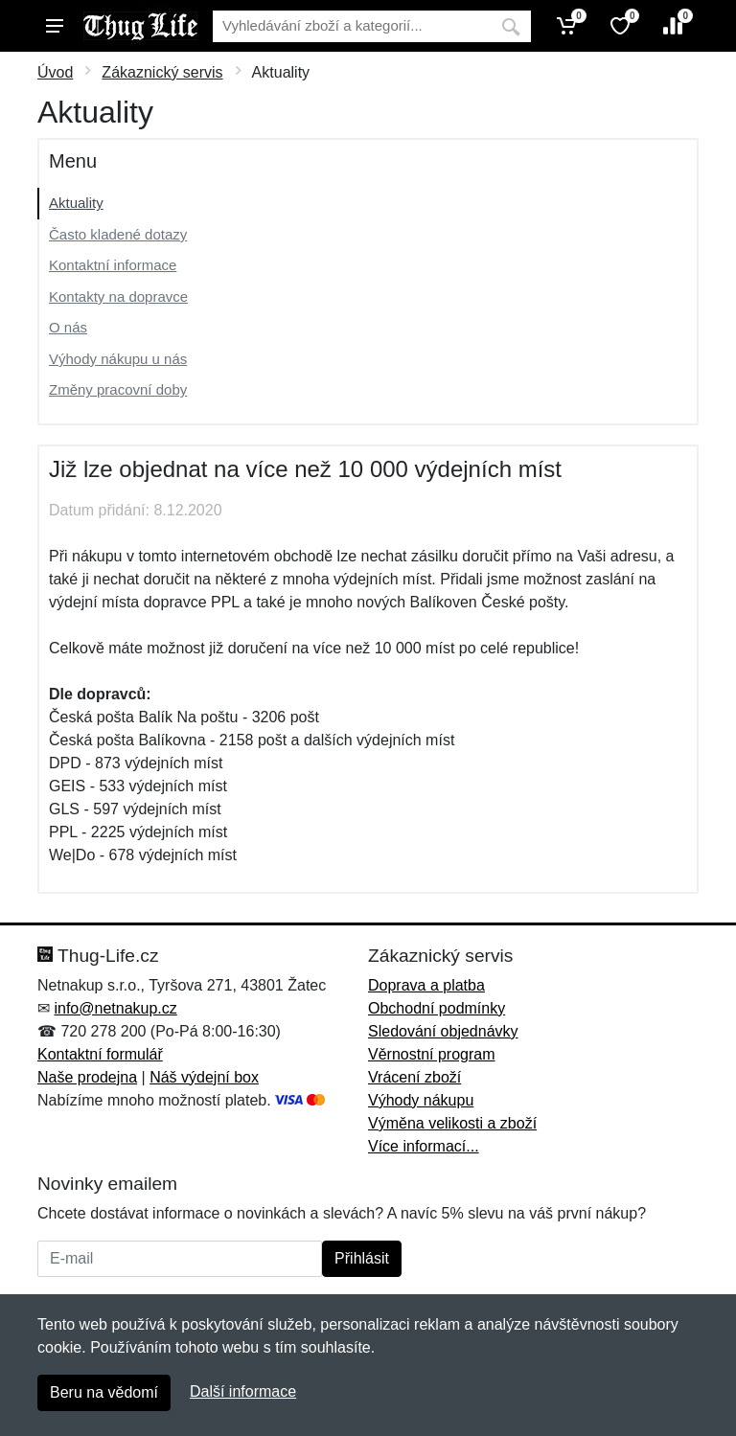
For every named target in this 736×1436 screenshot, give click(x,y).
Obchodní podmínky (436, 1008)
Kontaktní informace (112, 265)
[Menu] (54, 26)
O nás (68, 327)
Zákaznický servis (162, 72)
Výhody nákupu (420, 1100)
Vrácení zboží (414, 1077)
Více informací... (423, 1146)
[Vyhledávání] (352, 26)
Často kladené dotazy (118, 234)
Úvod (55, 72)
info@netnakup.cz (115, 1008)
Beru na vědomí (104, 1392)
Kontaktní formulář (100, 1054)
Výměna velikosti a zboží (452, 1123)
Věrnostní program (431, 1054)
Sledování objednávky (443, 1031)
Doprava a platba (426, 985)
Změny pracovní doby (118, 389)
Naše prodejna (87, 1077)
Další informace (243, 1391)
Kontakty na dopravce (118, 296)
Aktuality (76, 202)
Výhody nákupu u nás (118, 359)
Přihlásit (361, 1258)
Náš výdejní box (204, 1077)
